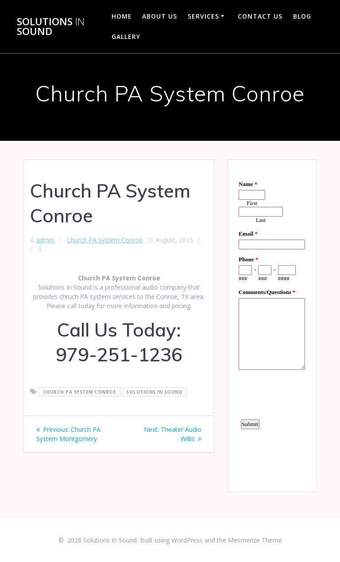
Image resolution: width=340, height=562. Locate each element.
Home (122, 16)
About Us (159, 16)
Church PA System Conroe (105, 240)
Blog (302, 16)
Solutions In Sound (154, 392)
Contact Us (260, 16)
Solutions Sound (51, 27)
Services (203, 16)
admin (45, 240)
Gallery (126, 36)
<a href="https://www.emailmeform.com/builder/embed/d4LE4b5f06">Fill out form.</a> (271, 324)
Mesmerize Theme (255, 540)
